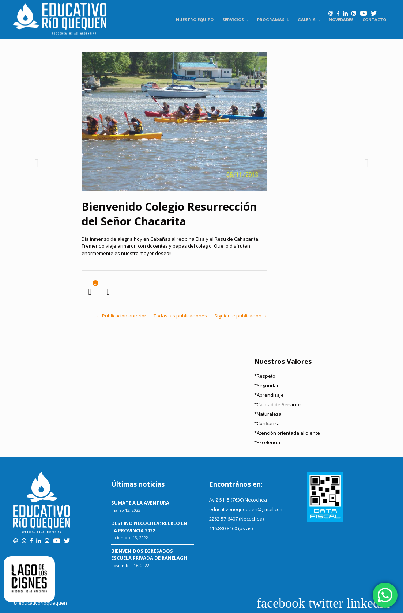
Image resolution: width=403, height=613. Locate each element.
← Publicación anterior (121, 315)
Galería (307, 19)
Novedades (341, 19)
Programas (271, 19)
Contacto (374, 19)
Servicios (233, 19)
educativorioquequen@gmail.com (246, 509)
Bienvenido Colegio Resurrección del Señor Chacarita (169, 214)
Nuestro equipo (195, 19)
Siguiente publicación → (240, 315)
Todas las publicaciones (180, 315)
